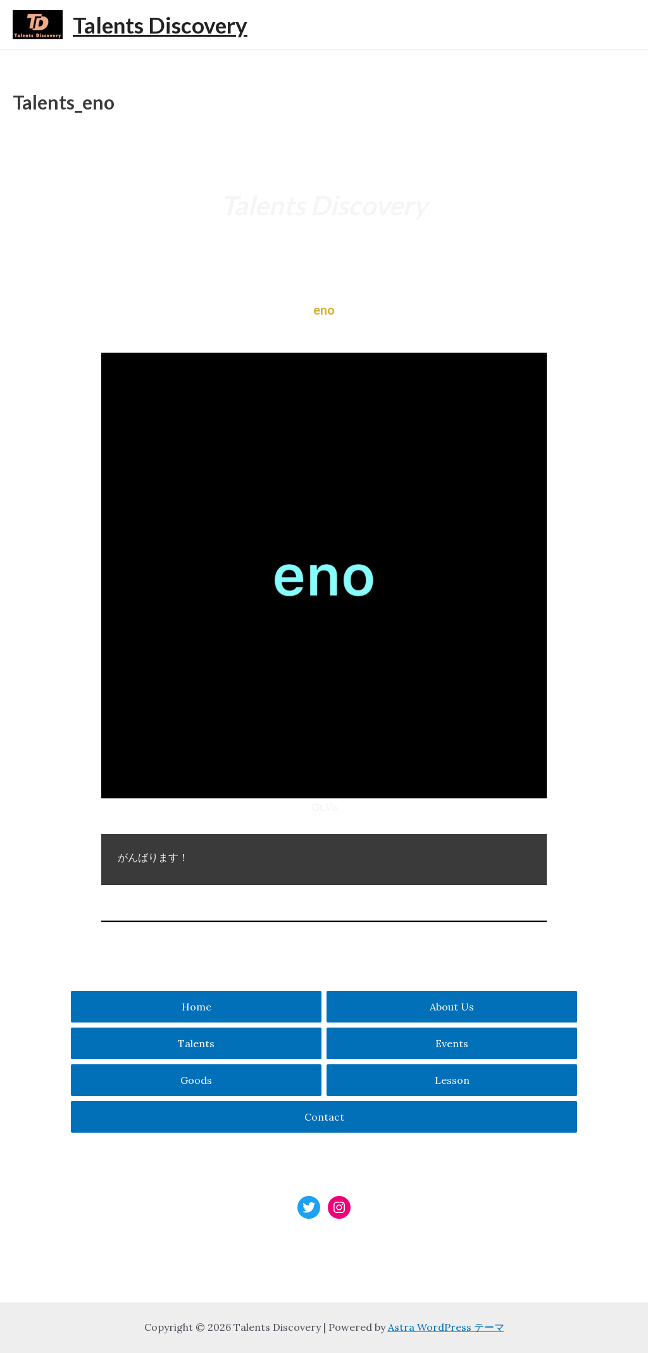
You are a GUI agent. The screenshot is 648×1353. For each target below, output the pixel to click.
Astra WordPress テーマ (446, 1327)
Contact (324, 1117)
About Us (452, 1006)
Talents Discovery (160, 24)
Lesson (452, 1080)
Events (451, 1043)
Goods (196, 1080)
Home (196, 1006)
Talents (196, 1043)
